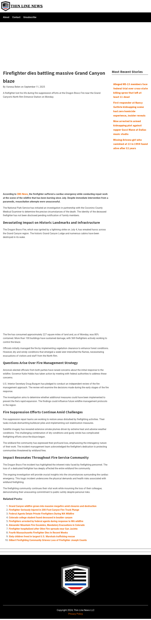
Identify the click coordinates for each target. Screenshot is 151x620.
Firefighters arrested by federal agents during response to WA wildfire (46, 521)
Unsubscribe (29, 17)
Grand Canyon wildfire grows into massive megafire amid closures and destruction (52, 506)
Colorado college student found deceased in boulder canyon (40, 517)
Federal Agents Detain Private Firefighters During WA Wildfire (41, 513)
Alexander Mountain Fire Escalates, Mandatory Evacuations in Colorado (47, 525)
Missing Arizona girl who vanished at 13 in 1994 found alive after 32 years (130, 144)
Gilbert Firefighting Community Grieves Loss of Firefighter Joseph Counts (48, 540)
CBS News (22, 194)
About (6, 17)
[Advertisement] (75, 44)
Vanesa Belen (13, 86)
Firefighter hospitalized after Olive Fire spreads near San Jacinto (43, 528)
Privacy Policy (75, 613)
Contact (16, 17)
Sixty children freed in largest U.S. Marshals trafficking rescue (42, 536)
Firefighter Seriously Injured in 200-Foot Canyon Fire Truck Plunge (44, 509)
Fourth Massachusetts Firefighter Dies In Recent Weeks (38, 532)
